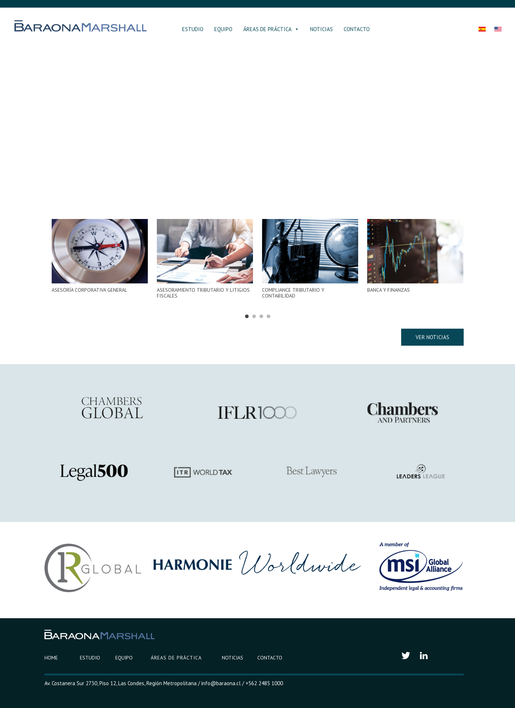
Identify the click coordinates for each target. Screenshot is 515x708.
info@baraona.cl (221, 683)
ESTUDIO (192, 29)
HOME (51, 657)
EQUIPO (223, 29)
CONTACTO (357, 29)
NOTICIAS (321, 29)
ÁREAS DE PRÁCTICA (271, 29)
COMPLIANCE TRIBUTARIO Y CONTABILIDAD (293, 293)
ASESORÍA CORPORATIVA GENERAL (89, 290)
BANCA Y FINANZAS (388, 290)
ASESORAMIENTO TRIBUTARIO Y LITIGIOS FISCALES (203, 293)
